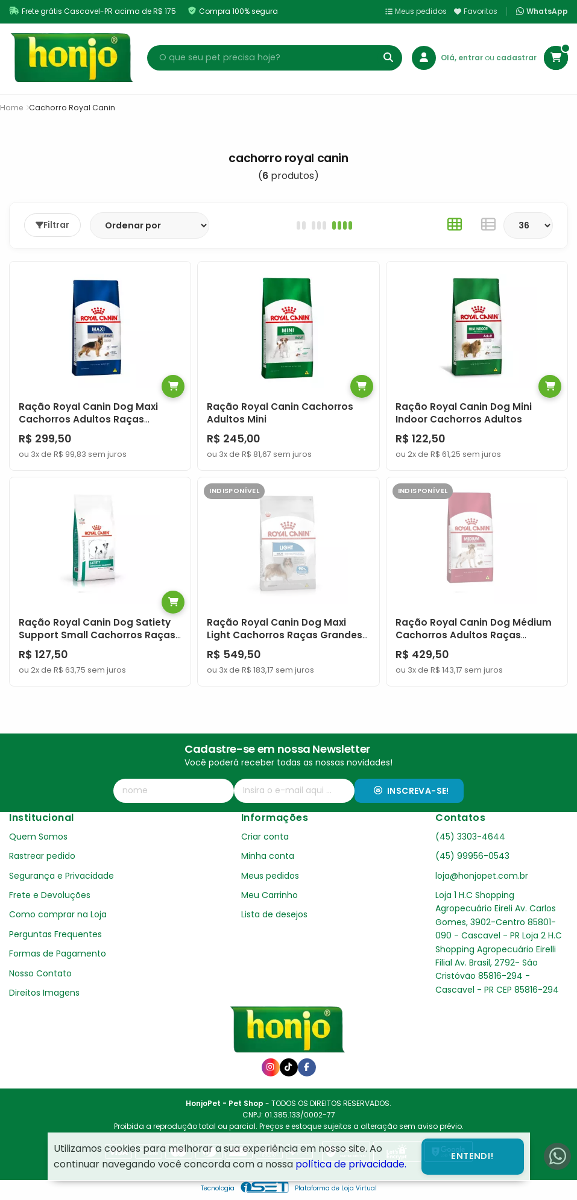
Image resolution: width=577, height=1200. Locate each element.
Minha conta (267, 856)
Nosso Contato (40, 973)
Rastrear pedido (42, 856)
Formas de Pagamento (57, 953)
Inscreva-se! (411, 790)
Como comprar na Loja (58, 914)
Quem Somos (38, 837)
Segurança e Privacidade (61, 876)
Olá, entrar (463, 57)
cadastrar (516, 57)
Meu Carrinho (269, 895)
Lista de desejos (274, 914)
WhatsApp (542, 11)
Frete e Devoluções (49, 895)
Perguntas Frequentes (55, 934)
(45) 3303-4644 (470, 837)
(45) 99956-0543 (472, 856)
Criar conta (265, 837)
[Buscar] (388, 58)
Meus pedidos (416, 11)
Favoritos (475, 11)
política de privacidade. (350, 1164)
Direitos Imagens (44, 993)
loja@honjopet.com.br (481, 876)
